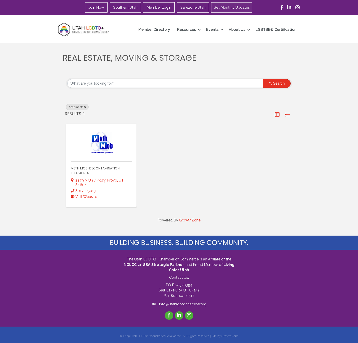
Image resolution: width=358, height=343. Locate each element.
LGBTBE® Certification (276, 29)
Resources (186, 29)
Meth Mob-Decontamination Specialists (95, 170)
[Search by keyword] (165, 83)
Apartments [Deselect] (77, 107)
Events (212, 29)
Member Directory (154, 29)
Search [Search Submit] (277, 83)
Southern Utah (125, 7)
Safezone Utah (192, 7)
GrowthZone (189, 220)
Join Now (96, 7)
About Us (237, 29)
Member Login (159, 7)
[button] (277, 114)
